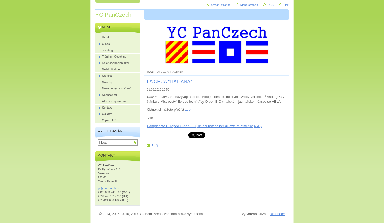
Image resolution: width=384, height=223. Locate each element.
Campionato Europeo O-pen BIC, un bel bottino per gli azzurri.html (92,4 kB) (204, 126)
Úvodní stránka (221, 4)
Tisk (286, 4)
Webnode (277, 214)
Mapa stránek (249, 4)
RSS (271, 4)
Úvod (150, 71)
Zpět (155, 146)
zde (188, 110)
